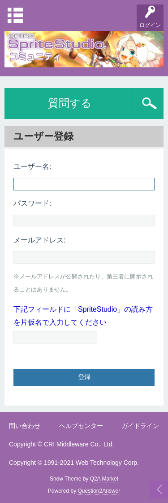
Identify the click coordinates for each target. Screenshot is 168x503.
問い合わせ (24, 425)
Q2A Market (104, 479)
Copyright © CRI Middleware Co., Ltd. (61, 444)
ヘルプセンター (81, 425)
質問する (70, 103)
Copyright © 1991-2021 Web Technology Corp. (74, 462)
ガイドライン (140, 425)
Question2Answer (99, 491)
